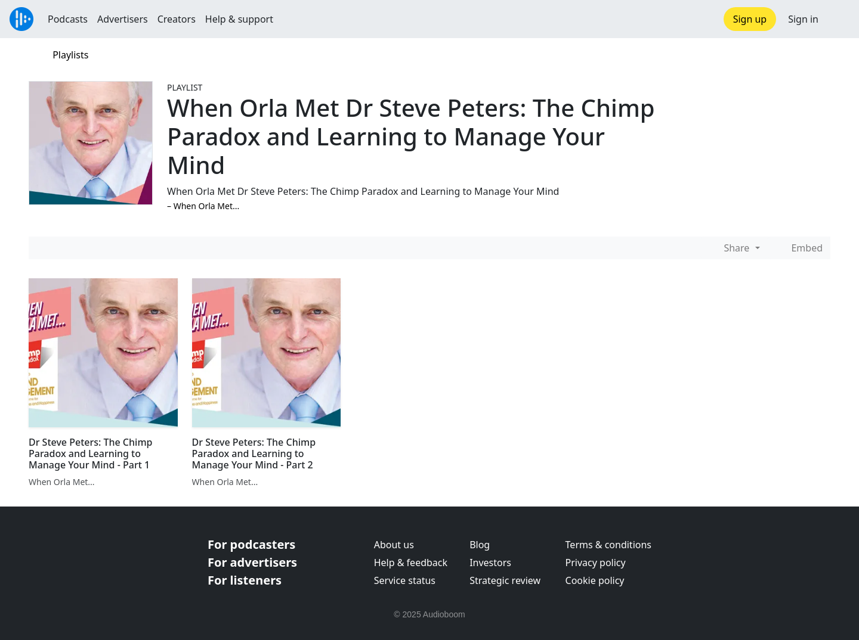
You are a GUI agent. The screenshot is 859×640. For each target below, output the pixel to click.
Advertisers (122, 19)
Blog (479, 544)
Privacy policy (596, 562)
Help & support (239, 19)
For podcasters (251, 544)
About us (394, 544)
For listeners (245, 580)
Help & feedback (410, 562)
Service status (404, 580)
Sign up (750, 19)
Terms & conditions (608, 544)
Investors (490, 562)
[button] (838, 19)
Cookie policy (595, 580)
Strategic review (504, 580)
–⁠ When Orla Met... (203, 206)
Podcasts (68, 19)
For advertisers (252, 562)
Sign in (803, 19)
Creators (176, 19)
